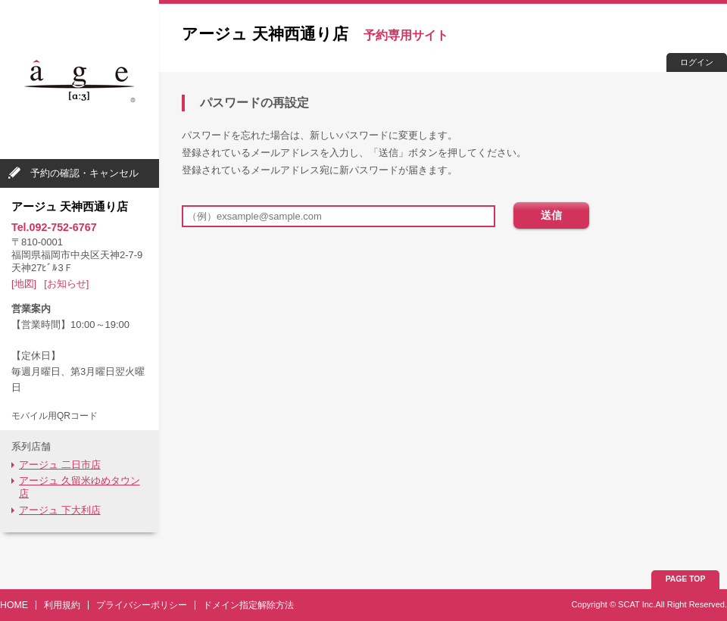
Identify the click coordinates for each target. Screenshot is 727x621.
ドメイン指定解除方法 (248, 605)
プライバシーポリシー (141, 605)
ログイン (696, 62)
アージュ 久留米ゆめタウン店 (79, 487)
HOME (14, 605)
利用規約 (62, 605)
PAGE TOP (686, 579)
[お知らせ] (66, 283)
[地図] (23, 283)
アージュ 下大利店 (60, 510)
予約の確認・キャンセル (84, 173)
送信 (551, 215)
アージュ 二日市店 (60, 464)
